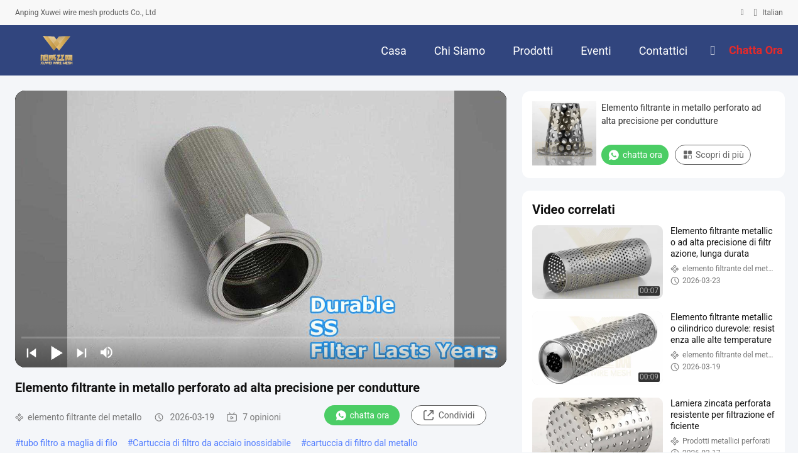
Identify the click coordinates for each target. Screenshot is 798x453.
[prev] (31, 352)
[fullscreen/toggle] (490, 352)
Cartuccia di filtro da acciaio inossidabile (212, 443)
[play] (260, 229)
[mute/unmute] (106, 352)
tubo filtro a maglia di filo (69, 443)
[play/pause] (56, 352)
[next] (81, 352)
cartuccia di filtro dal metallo (362, 443)
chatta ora (362, 415)
